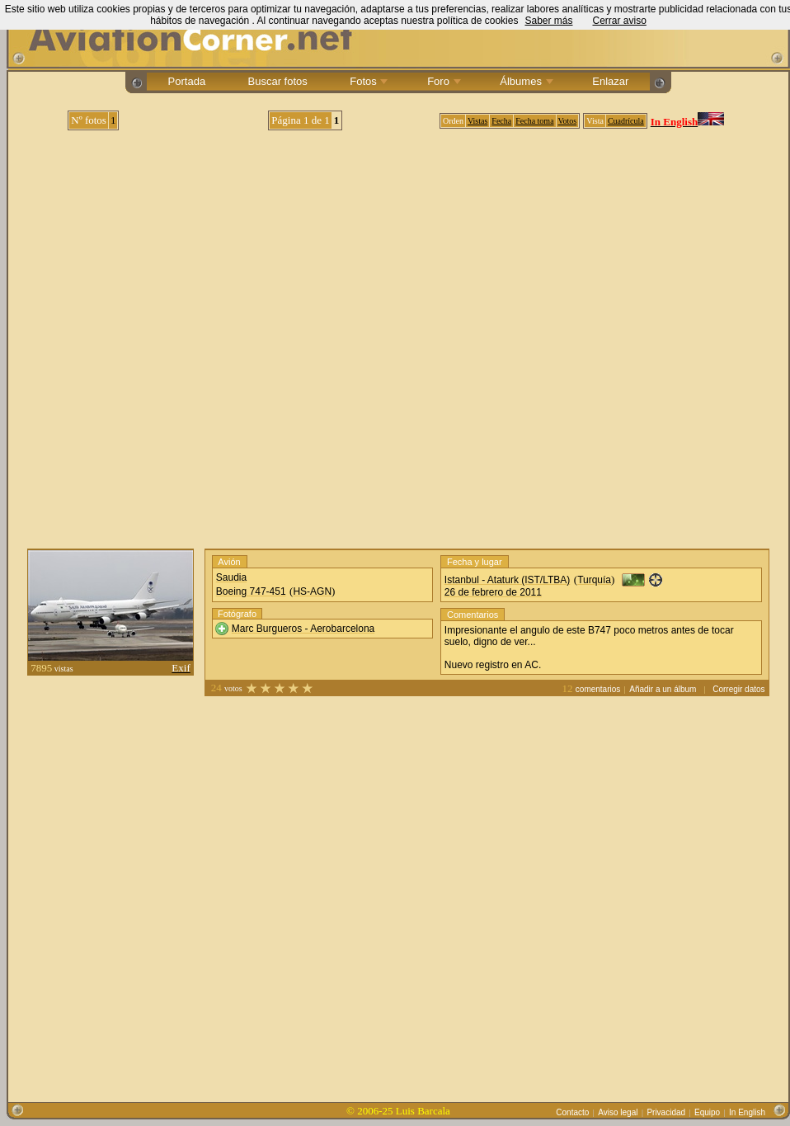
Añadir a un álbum (662, 689)
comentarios (598, 689)
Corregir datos (738, 689)
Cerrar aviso (619, 20)
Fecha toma (534, 120)
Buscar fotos (277, 81)
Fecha (501, 120)
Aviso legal (617, 1112)
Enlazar (611, 81)
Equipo (707, 1112)
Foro (443, 81)
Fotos (367, 81)
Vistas (477, 120)
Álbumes (525, 81)
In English (747, 1112)
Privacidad (666, 1112)
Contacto (572, 1112)
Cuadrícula (626, 120)
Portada (187, 81)
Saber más (548, 20)
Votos (567, 120)
